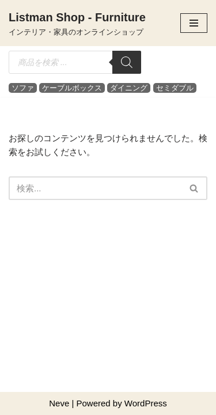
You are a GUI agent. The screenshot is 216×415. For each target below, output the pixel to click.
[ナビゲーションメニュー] (193, 23)
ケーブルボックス (72, 88)
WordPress (145, 403)
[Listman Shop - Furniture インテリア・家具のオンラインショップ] (77, 23)
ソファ (23, 88)
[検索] (126, 62)
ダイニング (128, 88)
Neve (59, 403)
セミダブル (175, 88)
